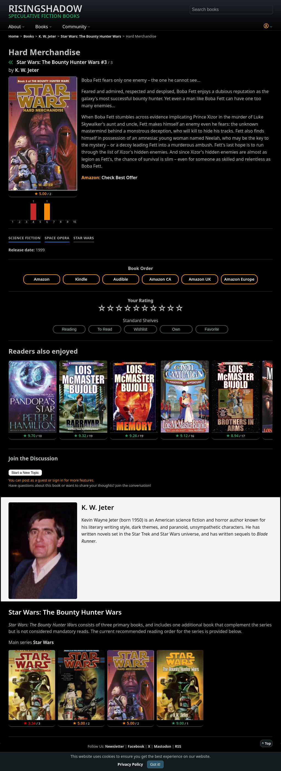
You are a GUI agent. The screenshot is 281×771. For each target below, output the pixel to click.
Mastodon (162, 746)
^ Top (266, 743)
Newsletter (114, 746)
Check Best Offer (119, 178)
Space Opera (57, 237)
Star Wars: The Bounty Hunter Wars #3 (62, 62)
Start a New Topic (25, 473)
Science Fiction (25, 237)
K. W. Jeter (27, 70)
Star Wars (84, 237)
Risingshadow (45, 10)
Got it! (155, 764)
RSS (178, 746)
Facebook (136, 746)
